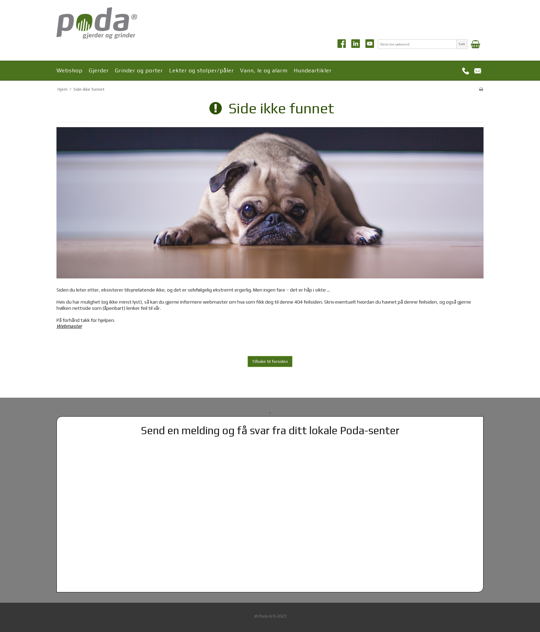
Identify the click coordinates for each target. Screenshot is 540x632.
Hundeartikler (313, 70)
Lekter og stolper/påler (201, 70)
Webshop (69, 70)
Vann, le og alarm (264, 70)
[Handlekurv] (475, 44)
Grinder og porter (139, 70)
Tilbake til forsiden (270, 361)
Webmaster (69, 326)
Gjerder (99, 70)
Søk (461, 44)
